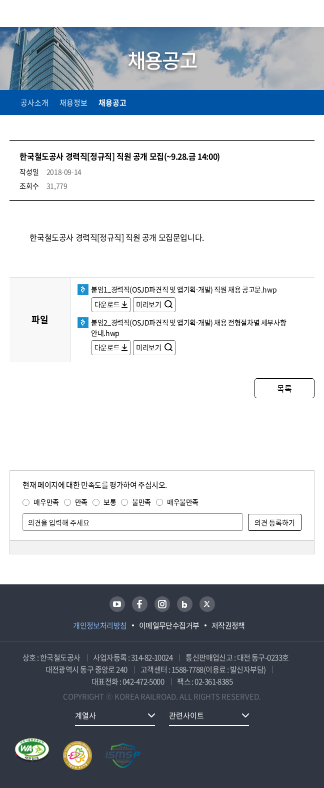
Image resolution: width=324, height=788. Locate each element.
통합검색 (285, 15)
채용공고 (112, 102)
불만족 (141, 502)
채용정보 (74, 102)
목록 (284, 388)
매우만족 (46, 502)
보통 (110, 502)
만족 (81, 502)
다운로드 (107, 304)
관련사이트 (186, 715)
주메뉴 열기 (308, 15)
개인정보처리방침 (100, 625)
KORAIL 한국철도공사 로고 (49, 14)
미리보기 (149, 304)
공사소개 (34, 102)
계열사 (85, 715)
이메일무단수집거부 (169, 625)
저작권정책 (228, 625)
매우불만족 (182, 502)
